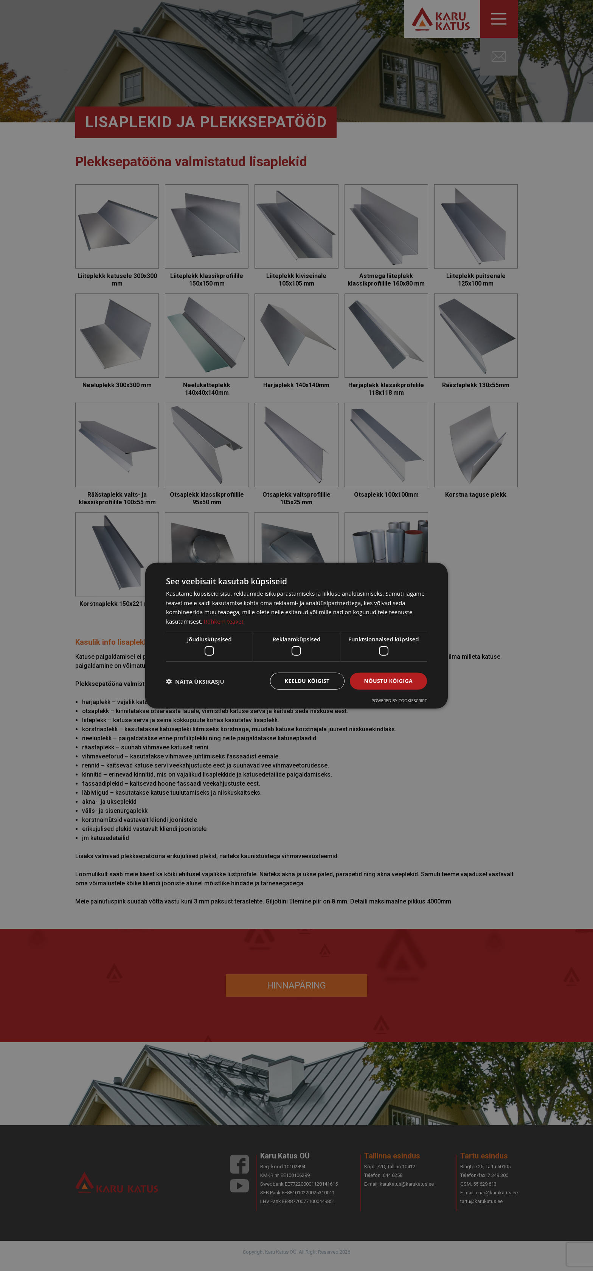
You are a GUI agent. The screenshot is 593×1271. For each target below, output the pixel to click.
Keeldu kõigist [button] (307, 680)
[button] (195, 681)
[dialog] (296, 635)
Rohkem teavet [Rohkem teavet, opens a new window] (224, 621)
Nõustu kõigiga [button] (388, 680)
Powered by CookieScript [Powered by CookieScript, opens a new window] (399, 700)
